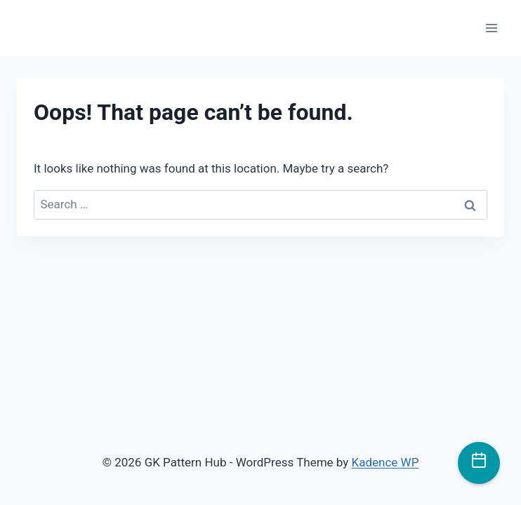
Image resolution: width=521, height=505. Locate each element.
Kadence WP (385, 462)
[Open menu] (491, 28)
